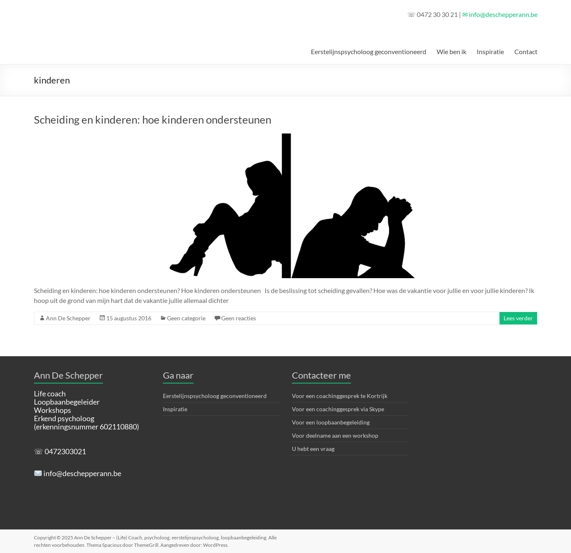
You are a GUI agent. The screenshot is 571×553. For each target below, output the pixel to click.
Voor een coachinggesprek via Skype (338, 408)
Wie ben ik (451, 51)
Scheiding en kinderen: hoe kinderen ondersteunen (152, 119)
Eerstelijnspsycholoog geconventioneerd (368, 51)
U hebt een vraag (313, 448)
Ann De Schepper (68, 318)
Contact (526, 51)
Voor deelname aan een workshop (335, 435)
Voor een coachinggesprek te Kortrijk (339, 395)
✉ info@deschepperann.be (500, 14)
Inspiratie (490, 51)
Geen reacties (238, 318)
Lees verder (518, 318)
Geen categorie (186, 318)
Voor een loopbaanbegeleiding (331, 422)
